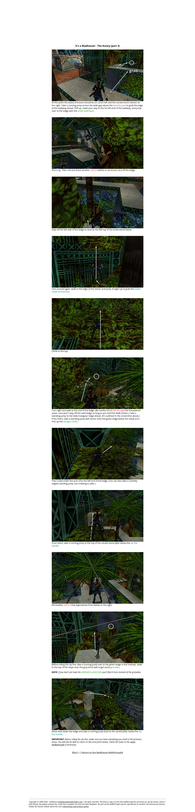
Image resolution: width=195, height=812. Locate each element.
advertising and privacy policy (76, 806)
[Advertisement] (97, 21)
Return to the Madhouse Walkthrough (102, 752)
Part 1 (76, 752)
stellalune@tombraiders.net (70, 802)
